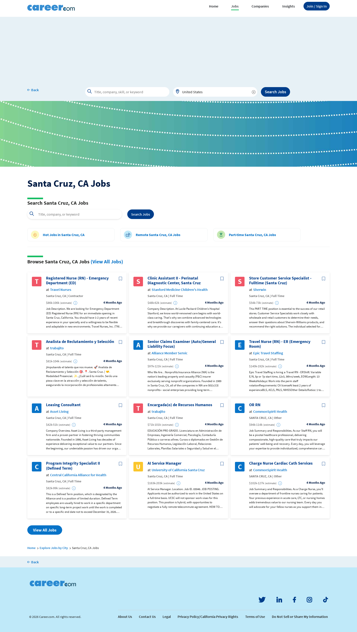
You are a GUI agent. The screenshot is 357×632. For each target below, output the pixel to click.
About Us (125, 616)
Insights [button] (288, 6)
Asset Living (59, 411)
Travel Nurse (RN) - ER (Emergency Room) (279, 344)
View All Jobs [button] (44, 530)
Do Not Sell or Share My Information (300, 616)
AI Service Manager (164, 463)
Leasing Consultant (63, 404)
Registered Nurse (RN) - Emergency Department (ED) (77, 280)
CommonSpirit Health (270, 411)
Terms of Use (255, 616)
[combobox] (215, 92)
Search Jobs (275, 91)
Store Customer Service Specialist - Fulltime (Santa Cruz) (280, 280)
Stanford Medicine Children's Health (180, 289)
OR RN (254, 404)
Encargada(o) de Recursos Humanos (180, 404)
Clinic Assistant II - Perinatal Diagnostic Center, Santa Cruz (174, 280)
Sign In (316, 6)
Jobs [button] (235, 6)
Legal (167, 616)
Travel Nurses (60, 289)
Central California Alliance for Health (78, 475)
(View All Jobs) (107, 261)
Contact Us (147, 616)
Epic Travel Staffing (268, 353)
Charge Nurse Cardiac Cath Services (281, 463)
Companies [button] (260, 6)
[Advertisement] (178, 49)
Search (140, 214)
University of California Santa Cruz (178, 470)
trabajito (57, 348)
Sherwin (259, 289)
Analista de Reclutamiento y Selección (80, 341)
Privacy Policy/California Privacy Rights (208, 616)
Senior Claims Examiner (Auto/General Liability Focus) (182, 344)
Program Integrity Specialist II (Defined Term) (73, 466)
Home (213, 6)
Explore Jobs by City (54, 548)
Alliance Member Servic (169, 353)
